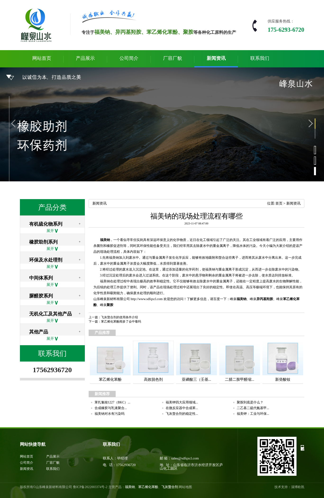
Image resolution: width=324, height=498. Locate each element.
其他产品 (38, 331)
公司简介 (128, 58)
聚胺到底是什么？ (250, 402)
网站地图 (185, 487)
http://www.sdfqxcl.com (147, 299)
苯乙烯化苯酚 (110, 379)
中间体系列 (41, 277)
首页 (279, 203)
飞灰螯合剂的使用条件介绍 (119, 317)
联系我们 (259, 58)
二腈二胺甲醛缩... (239, 379)
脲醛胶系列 (41, 295)
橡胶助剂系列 (43, 242)
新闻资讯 (216, 58)
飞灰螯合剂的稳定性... (182, 413)
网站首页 (41, 58)
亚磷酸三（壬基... (196, 379)
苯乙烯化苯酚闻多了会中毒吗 (121, 321)
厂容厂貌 (172, 58)
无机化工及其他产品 (50, 313)
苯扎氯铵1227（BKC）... (112, 402)
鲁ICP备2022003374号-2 (90, 487)
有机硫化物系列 (45, 224)
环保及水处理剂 (45, 259)
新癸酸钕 (282, 379)
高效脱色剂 (153, 379)
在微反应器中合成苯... (182, 408)
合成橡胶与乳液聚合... (111, 408)
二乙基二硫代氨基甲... (253, 408)
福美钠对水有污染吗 (109, 413)
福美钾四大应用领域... (182, 402)
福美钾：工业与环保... (253, 413)
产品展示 (85, 58)
